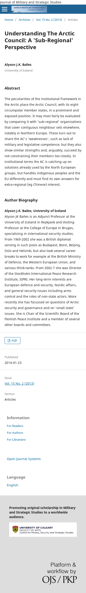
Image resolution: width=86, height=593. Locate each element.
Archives (24, 20)
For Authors (15, 433)
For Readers (15, 426)
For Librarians (16, 439)
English (12, 485)
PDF (14, 341)
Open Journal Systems (24, 459)
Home (9, 20)
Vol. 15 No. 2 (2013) (49, 20)
